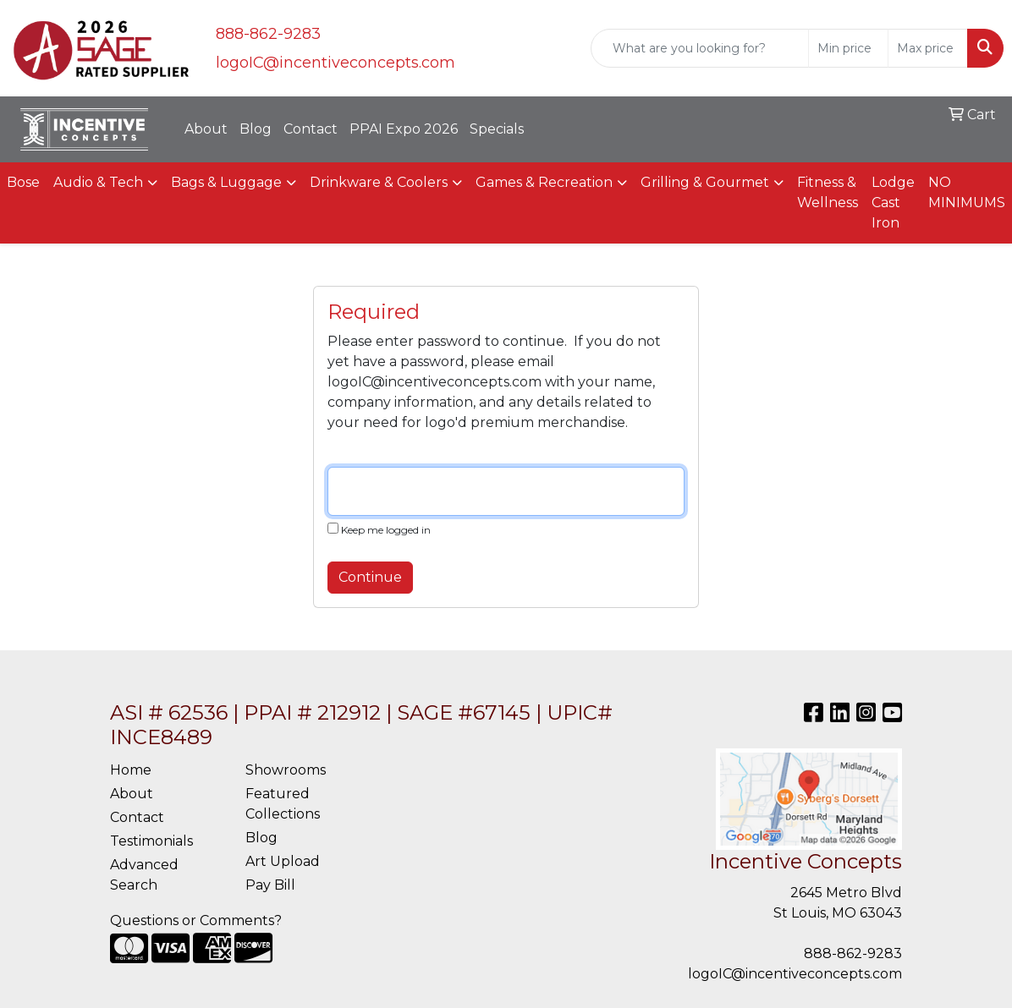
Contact (310, 129)
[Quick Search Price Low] (848, 48)
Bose (23, 182)
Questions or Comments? (196, 920)
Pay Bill (270, 885)
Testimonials (151, 841)
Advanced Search (144, 875)
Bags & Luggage (226, 182)
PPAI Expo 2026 (403, 129)
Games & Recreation (544, 182)
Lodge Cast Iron (893, 202)
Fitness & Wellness (827, 192)
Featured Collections (282, 804)
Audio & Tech (98, 182)
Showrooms (285, 770)
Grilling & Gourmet (705, 182)
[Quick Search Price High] (928, 48)
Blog (255, 129)
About (206, 129)
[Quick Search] (700, 48)
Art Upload (282, 861)
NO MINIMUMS (966, 192)
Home (130, 770)
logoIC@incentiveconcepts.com (335, 62)
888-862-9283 (268, 34)
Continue (370, 577)
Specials (497, 129)
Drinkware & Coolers (379, 182)
